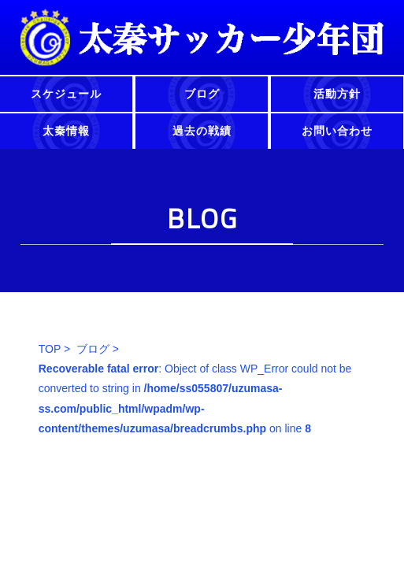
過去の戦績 (202, 130)
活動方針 (337, 93)
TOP (50, 349)
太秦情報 (66, 130)
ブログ (202, 93)
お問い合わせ (337, 130)
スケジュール (66, 93)
